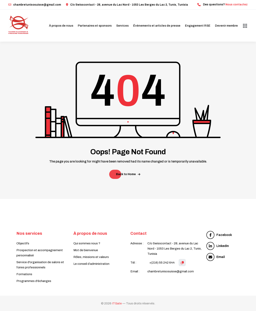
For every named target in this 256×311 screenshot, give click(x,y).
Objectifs (22, 243)
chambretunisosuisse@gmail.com (34, 4)
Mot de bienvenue (85, 250)
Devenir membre (226, 25)
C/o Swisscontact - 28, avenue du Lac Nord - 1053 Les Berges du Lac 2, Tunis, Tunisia (127, 4)
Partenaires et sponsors (95, 25)
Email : (135, 271)
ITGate (117, 303)
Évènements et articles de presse (156, 25)
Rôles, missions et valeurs (91, 257)
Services (122, 25)
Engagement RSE (197, 25)
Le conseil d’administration (91, 263)
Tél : (133, 262)
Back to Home (128, 174)
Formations (24, 274)
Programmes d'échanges (33, 281)
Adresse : (137, 243)
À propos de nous (61, 25)
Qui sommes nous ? (86, 243)
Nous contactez (236, 4)
